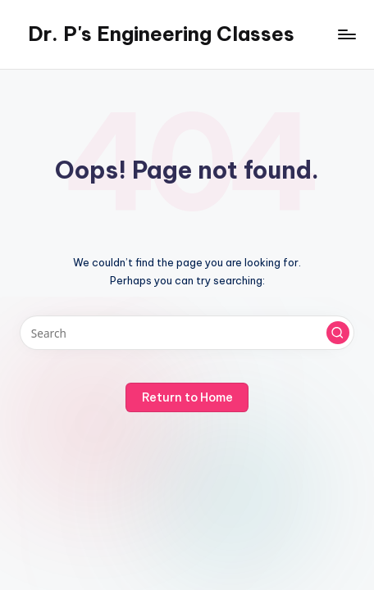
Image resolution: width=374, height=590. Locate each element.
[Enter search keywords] (187, 332)
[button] (337, 332)
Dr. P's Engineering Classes (161, 33)
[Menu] (346, 34)
